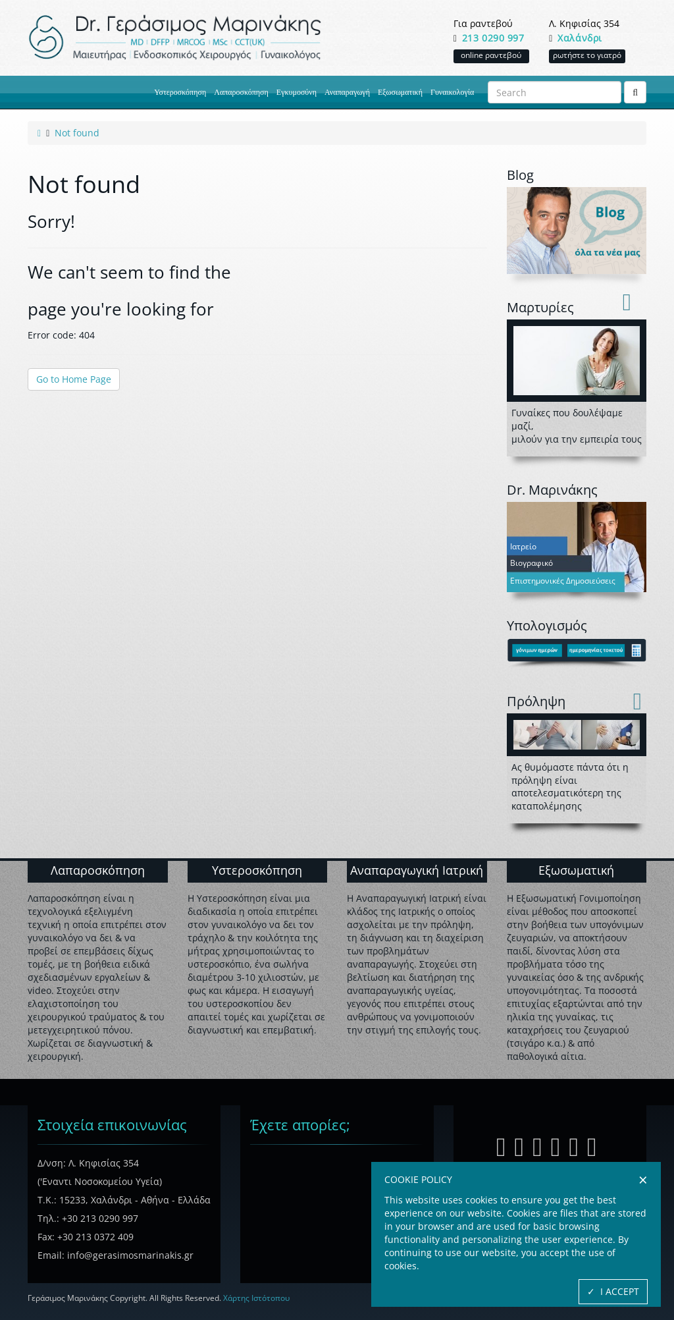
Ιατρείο (523, 546)
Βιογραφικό (531, 563)
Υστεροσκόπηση (180, 92)
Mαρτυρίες (540, 307)
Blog (520, 175)
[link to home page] (39, 132)
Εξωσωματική (400, 92)
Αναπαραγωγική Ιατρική (416, 870)
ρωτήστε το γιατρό (587, 55)
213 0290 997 (493, 38)
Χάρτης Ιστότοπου (256, 1298)
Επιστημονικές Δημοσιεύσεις (562, 581)
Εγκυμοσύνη (296, 92)
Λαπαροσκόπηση (241, 92)
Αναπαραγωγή (347, 92)
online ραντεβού (491, 55)
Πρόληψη (536, 701)
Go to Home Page (73, 379)
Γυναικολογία (452, 92)
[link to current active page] (77, 132)
